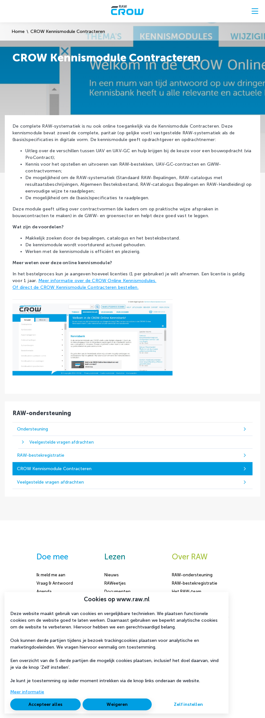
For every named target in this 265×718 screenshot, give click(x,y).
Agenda (44, 591)
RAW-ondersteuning (192, 574)
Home (18, 31)
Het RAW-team (186, 591)
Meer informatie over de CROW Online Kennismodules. (97, 280)
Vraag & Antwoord (54, 583)
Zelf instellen (188, 704)
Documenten (117, 591)
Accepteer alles (45, 704)
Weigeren (117, 704)
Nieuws (111, 574)
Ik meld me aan (50, 574)
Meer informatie (27, 692)
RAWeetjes (115, 583)
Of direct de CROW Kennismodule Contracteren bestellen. (75, 287)
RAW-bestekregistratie (194, 583)
